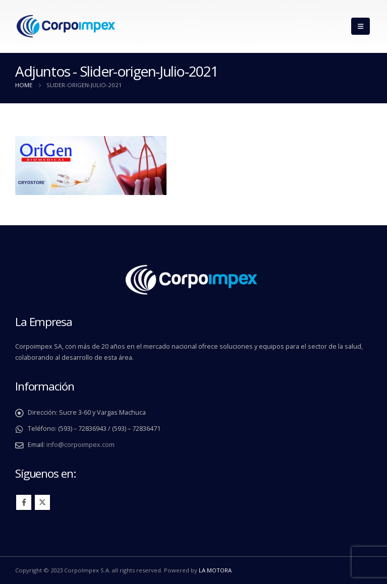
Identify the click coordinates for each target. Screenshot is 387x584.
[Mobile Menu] (360, 26)
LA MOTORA (215, 570)
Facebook (23, 502)
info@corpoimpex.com (80, 444)
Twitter (42, 502)
